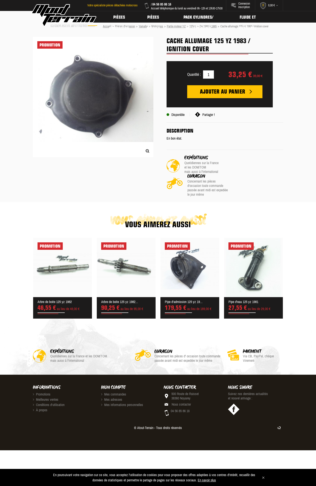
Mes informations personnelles (122, 386)
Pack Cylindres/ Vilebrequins (200, 17)
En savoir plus (207, 480)
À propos (40, 392)
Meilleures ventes (45, 381)
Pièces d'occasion (119, 17)
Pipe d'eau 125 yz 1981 (243, 283)
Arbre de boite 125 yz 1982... (119, 283)
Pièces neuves (154, 17)
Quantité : (194, 74)
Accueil (107, 26)
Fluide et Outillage (250, 17)
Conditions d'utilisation (49, 386)
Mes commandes (113, 376)
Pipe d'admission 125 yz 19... (184, 283)
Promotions (41, 376)
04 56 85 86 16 (161, 4)
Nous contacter (181, 386)
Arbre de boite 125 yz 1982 (55, 283)
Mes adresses (111, 381)
